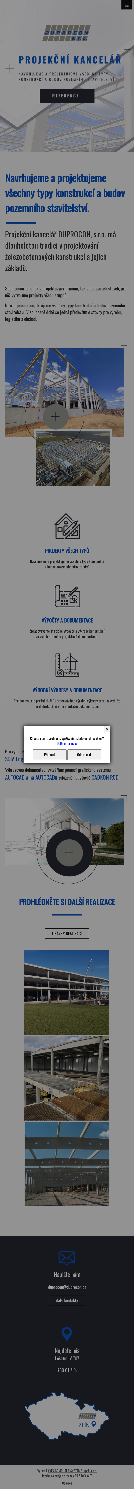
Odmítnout (84, 754)
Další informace (67, 743)
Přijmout (49, 754)
